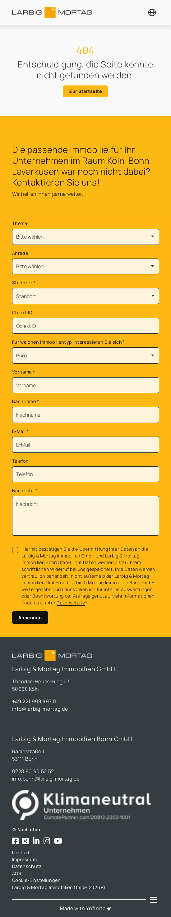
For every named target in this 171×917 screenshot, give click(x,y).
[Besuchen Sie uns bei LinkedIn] (36, 841)
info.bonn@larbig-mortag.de (46, 778)
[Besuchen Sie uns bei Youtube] (58, 841)
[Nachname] (85, 415)
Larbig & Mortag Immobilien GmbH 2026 (58, 887)
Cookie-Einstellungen (36, 880)
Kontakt (21, 852)
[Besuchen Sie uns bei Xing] (25, 841)
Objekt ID (22, 312)
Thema (19, 223)
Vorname (23, 372)
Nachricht (25, 490)
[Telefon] (85, 474)
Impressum (24, 859)
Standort (24, 283)
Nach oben (27, 829)
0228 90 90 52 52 (33, 771)
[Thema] (85, 237)
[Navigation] (153, 899)
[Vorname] (85, 385)
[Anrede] (85, 267)
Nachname (25, 401)
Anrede (20, 253)
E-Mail (20, 431)
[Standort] (85, 296)
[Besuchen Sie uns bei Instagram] (47, 841)
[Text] (85, 516)
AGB (16, 873)
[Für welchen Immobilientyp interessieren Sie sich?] (85, 355)
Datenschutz (71, 603)
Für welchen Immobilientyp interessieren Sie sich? (68, 342)
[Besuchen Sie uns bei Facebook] (15, 841)
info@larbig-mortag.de (40, 708)
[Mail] (85, 445)
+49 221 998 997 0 (34, 701)
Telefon (20, 461)
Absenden (30, 618)
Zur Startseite (85, 91)
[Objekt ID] (85, 326)
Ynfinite (95, 908)
